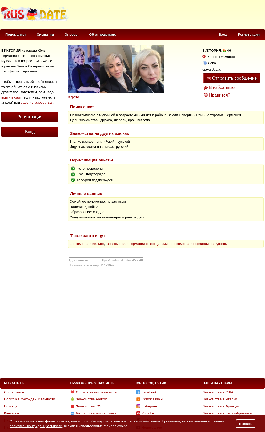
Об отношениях (102, 34)
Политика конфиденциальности (29, 399)
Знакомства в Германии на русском (199, 244)
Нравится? (219, 95)
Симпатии (45, 34)
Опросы (71, 34)
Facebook (146, 392)
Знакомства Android (89, 399)
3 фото (73, 97)
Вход (223, 34)
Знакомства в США (218, 392)
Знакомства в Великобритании (227, 413)
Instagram (146, 406)
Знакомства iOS (86, 406)
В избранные (222, 87)
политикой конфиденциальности (36, 426)
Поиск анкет (15, 34)
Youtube (145, 413)
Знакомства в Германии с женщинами (137, 244)
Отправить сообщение (232, 78)
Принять (245, 423)
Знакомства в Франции (221, 406)
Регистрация (249, 34)
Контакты (11, 413)
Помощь (10, 406)
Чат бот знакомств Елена (93, 413)
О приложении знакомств (93, 392)
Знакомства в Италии (220, 399)
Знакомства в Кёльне (87, 244)
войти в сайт (11, 97)
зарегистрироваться (37, 102)
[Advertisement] (28, 236)
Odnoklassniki (149, 399)
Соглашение (14, 392)
